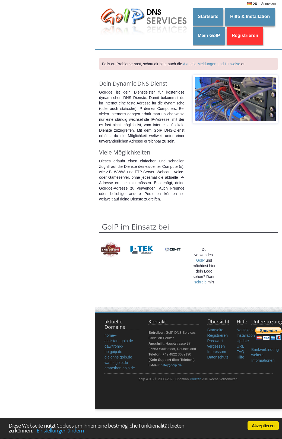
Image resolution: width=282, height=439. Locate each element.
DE (252, 3)
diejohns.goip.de (118, 357)
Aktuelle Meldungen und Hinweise (211, 64)
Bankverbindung (265, 349)
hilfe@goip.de (171, 365)
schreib (200, 282)
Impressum (216, 352)
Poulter (195, 379)
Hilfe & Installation (250, 16)
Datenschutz (218, 357)
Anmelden (268, 3)
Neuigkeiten (247, 330)
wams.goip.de (116, 362)
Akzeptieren (263, 426)
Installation (246, 335)
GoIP (200, 260)
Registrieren (245, 35)
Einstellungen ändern (60, 430)
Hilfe (240, 357)
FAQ (240, 352)
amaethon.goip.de (119, 368)
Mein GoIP (209, 35)
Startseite (208, 16)
